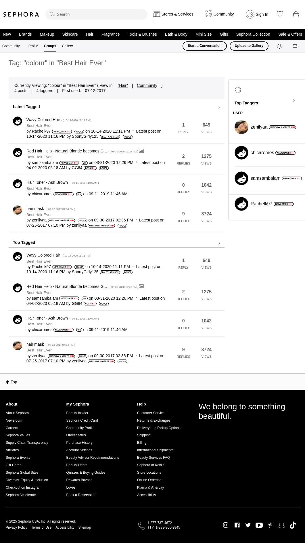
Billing (141, 443)
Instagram (225, 525)
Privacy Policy (16, 527)
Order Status (76, 435)
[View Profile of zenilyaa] (39, 220)
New (7, 34)
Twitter (248, 525)
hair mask (50, 208)
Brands (25, 34)
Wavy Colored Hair (58, 119)
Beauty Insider (77, 413)
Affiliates (12, 450)
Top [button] (14, 382)
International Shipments (155, 450)
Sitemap (84, 527)
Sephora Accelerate (21, 495)
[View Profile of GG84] (77, 167)
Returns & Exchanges (153, 420)
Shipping (144, 435)
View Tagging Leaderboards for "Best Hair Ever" (267, 100)
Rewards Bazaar (79, 480)
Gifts (224, 34)
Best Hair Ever (39, 125)
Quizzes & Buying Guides (85, 473)
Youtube (259, 525)
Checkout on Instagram (23, 487)
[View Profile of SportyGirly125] (85, 136)
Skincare (70, 34)
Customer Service (150, 413)
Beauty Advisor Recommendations (92, 458)
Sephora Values (18, 435)
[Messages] (295, 46)
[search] (96, 14)
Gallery (67, 46)
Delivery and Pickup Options (159, 428)
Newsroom (14, 420)
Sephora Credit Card (82, 420)
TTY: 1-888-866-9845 (163, 527)
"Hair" (123, 85)
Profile (33, 46)
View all (117, 107)
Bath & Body (176, 34)
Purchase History (79, 443)
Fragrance (110, 34)
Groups (50, 46)
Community (11, 46)
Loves (71, 487)
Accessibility (146, 495)
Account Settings (79, 450)
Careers (12, 428)
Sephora (21, 14)
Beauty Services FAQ (153, 458)
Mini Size (203, 34)
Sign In (262, 14)
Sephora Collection (253, 34)
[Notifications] (280, 46)
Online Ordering (149, 480)
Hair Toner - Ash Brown (62, 182)
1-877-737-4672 (159, 523)
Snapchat (281, 525)
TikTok (292, 525)
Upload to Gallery (249, 46)
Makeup (47, 34)
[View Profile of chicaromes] (42, 194)
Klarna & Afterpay (150, 487)
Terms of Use (41, 527)
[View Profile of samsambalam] (45, 162)
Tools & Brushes (142, 34)
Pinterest (270, 525)
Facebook (237, 525)
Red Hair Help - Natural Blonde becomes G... (82, 151)
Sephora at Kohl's (150, 465)
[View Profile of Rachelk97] (41, 131)
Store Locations (149, 473)
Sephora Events (18, 458)
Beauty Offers (76, 465)
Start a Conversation (204, 46)
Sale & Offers (290, 34)
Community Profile (80, 428)
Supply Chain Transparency (27, 443)
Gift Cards (13, 465)
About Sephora (17, 413)
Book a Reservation (81, 495)
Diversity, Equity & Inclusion (27, 480)
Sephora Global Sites (22, 473)
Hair (89, 34)
